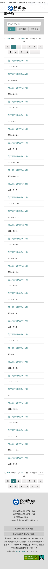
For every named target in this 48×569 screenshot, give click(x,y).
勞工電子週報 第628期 (18, 238)
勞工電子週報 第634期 (18, 156)
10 (27, 52)
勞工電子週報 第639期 (18, 88)
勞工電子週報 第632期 (18, 184)
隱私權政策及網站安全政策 (24, 534)
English (22, 2)
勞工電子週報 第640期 (18, 74)
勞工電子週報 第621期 (18, 334)
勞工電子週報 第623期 (18, 307)
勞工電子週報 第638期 (18, 101)
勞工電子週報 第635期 (18, 142)
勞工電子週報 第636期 (18, 129)
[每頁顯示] (41, 38)
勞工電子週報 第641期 (18, 60)
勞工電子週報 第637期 (18, 115)
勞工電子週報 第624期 (18, 293)
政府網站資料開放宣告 (23, 528)
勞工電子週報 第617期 (18, 389)
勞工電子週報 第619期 (18, 362)
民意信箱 (31, 2)
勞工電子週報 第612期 (18, 457)
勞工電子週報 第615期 (18, 416)
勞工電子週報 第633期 (18, 170)
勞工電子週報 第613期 (18, 444)
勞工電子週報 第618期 (18, 375)
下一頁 (32, 52)
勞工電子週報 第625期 (18, 279)
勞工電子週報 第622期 (18, 320)
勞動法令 (12, 2)
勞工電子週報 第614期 (18, 430)
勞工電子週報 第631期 (18, 197)
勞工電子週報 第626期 (18, 266)
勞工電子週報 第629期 (18, 225)
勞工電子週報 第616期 (18, 403)
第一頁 (7, 47)
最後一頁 (37, 52)
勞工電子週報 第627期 (18, 252)
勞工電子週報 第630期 (18, 211)
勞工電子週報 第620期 (18, 348)
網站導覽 (41, 2)
